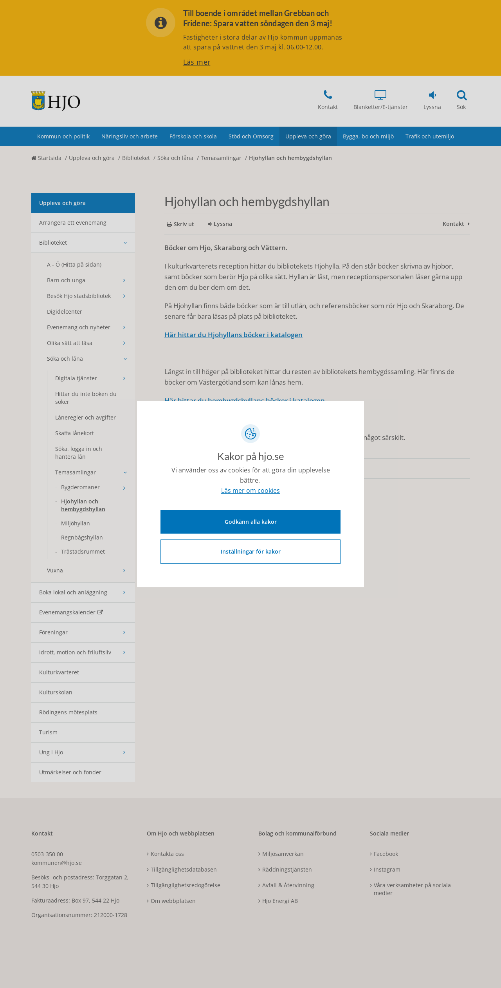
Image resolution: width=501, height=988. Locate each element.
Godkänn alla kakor (251, 520)
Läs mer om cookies (250, 492)
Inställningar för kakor (251, 550)
